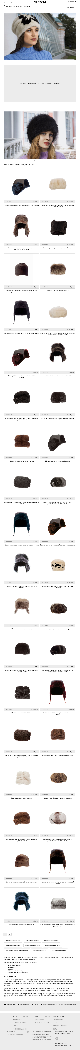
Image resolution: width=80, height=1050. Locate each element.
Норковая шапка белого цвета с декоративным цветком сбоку (58, 206)
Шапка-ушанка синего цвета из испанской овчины (22, 545)
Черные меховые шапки (13, 945)
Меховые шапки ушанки (59, 950)
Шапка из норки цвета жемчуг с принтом (38, 61)
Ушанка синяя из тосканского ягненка (21, 924)
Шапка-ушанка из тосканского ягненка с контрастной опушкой (21, 248)
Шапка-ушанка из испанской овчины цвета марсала (21, 376)
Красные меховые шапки (32, 945)
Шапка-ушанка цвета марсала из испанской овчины (57, 713)
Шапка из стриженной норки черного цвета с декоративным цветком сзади (21, 291)
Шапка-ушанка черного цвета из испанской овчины (21, 333)
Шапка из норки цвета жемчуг (21, 798)
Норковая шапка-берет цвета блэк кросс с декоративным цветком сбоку (57, 840)
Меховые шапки (20, 1029)
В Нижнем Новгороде (15, 1034)
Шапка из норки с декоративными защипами (57, 755)
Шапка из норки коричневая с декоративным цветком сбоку (21, 840)
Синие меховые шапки (39, 950)
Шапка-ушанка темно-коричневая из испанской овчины (57, 882)
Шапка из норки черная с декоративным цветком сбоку (57, 419)
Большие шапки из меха (51, 940)
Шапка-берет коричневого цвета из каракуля (57, 629)
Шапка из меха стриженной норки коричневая (21, 882)
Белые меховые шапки (32, 940)
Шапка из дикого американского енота (42, 160)
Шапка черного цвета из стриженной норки (57, 248)
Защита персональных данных (68, 1004)
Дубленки (17, 1019)
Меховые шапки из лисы (13, 940)
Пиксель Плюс (66, 1045)
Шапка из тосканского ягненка (21, 629)
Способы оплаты (60, 1026)
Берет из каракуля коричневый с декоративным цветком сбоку (21, 756)
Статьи (55, 1029)
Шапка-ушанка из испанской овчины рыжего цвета (57, 545)
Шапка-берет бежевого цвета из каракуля (58, 798)
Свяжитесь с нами (11, 1004)
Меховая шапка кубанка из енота (57, 290)
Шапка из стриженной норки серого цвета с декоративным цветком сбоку (58, 503)
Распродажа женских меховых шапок (17, 950)
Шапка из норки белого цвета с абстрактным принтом (57, 587)
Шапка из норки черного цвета (21, 713)
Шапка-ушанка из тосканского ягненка (57, 376)
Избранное (72, 1)
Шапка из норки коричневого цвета (22, 461)
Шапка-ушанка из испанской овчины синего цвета (22, 205)
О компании (58, 1019)
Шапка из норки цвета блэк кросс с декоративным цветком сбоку (57, 925)
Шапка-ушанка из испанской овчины (57, 461)
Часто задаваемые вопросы (49, 1004)
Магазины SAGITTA (24, 1004)
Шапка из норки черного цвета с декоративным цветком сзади (21, 671)
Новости (36, 1004)
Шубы (15, 1026)
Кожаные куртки (20, 1022)
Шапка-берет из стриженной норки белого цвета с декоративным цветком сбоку (57, 334)
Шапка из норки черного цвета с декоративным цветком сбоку (21, 419)
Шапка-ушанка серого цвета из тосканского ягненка (22, 587)
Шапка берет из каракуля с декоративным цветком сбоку (21, 503)
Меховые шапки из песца (52, 945)
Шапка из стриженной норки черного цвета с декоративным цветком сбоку (57, 671)
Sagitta (55, 1022)
